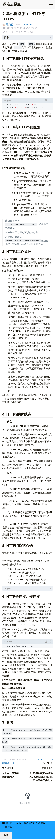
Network (26, 24)
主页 (51, 767)
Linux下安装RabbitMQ (10, 775)
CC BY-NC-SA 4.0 (45, 759)
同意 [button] (6, 835)
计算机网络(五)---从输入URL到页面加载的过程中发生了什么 (41, 777)
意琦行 (7, 24)
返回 (44, 767)
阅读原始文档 (8, 763)
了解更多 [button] (7, 827)
